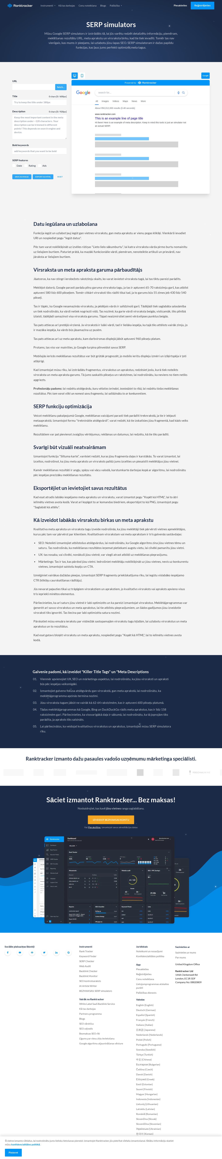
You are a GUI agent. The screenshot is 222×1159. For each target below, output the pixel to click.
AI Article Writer (88, 985)
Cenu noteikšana (88, 5)
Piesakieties (180, 5)
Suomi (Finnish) (144, 1089)
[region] (141, 140)
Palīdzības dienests (146, 992)
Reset (60, 177)
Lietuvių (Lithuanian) (147, 1104)
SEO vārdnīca (86, 1023)
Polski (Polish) (143, 1039)
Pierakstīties (94, 827)
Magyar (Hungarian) (147, 1094)
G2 (69, 952)
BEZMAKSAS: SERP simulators (95, 990)
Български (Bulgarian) (148, 1064)
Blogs (103, 5)
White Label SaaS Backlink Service (97, 1003)
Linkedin (56, 952)
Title (14, 96)
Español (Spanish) (145, 1014)
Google (205, 75)
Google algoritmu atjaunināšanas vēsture (101, 1043)
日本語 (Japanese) (145, 1029)
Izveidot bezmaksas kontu (111, 819)
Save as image (22, 177)
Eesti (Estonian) (144, 1084)
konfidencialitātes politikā (25, 1144)
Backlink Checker (88, 971)
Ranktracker (20, 6)
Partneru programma (90, 1013)
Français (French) (145, 1019)
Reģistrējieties (202, 5)
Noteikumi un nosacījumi (149, 951)
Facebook (8, 952)
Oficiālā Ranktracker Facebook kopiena (32, 952)
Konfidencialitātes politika (150, 956)
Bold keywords (20, 145)
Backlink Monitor (88, 975)
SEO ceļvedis (86, 1028)
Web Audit (85, 966)
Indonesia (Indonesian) (148, 1099)
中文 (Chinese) (144, 1059)
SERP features (20, 160)
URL (14, 81)
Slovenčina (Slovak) (146, 1118)
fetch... (61, 87)
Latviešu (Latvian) (145, 1108)
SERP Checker (86, 961)
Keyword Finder (87, 956)
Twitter (44, 952)
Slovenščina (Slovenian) (148, 1123)
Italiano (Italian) (144, 1024)
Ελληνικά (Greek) (145, 1079)
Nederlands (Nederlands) (149, 1034)
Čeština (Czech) (144, 1069)
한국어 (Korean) (144, 1133)
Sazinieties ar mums (185, 952)
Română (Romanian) (147, 1113)
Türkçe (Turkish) (144, 1054)
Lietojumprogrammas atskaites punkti (152, 986)
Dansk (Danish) (144, 1074)
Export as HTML (43, 177)
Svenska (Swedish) (146, 1049)
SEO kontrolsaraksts (90, 980)
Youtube (20, 952)
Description (18, 111)
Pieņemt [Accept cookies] (13, 1152)
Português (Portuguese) (149, 1044)
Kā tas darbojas (66, 5)
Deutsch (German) (146, 1009)
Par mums (180, 957)
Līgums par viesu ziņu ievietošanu (97, 1038)
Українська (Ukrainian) (148, 1128)
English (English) (145, 1005)
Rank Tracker (86, 951)
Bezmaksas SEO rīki (89, 1033)
